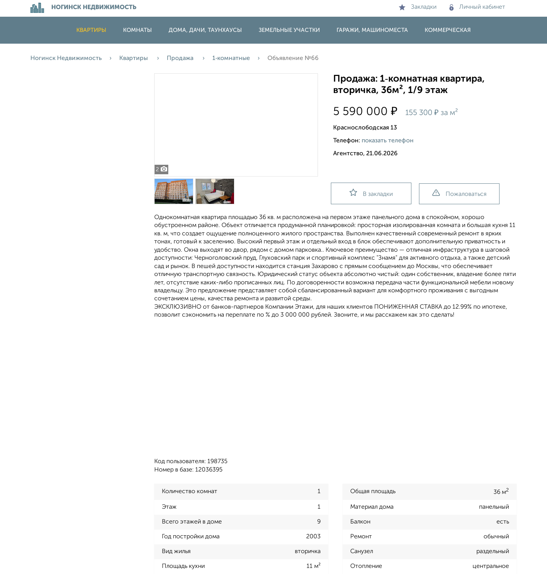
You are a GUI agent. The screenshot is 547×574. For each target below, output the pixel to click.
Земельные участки (289, 30)
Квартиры (91, 30)
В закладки (371, 193)
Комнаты (137, 30)
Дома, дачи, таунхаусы (205, 30)
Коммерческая (448, 30)
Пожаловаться (459, 193)
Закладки (417, 7)
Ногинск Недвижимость (66, 58)
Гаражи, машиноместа (372, 30)
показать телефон (388, 141)
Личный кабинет (477, 7)
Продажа (181, 58)
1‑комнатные (231, 58)
